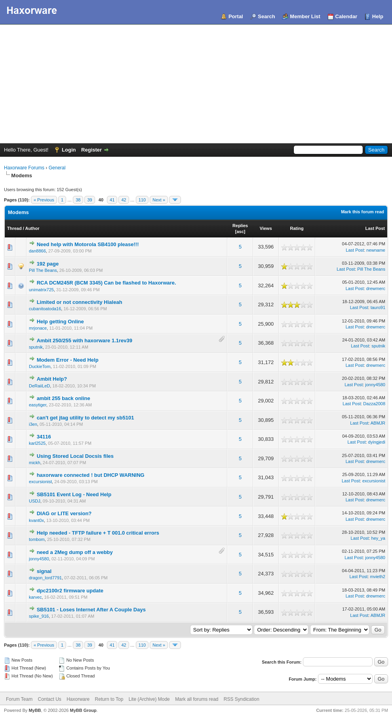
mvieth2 (377, 576)
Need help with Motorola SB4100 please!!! (88, 244)
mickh (34, 462)
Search (266, 16)
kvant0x (36, 520)
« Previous (44, 199)
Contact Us (49, 699)
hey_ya (378, 538)
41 (112, 199)
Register (91, 150)
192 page (48, 264)
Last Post (375, 228)
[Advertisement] (196, 83)
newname (375, 250)
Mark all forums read (196, 699)
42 (123, 199)
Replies (240, 225)
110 (142, 199)
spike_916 (39, 616)
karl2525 (37, 443)
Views (266, 228)
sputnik (36, 347)
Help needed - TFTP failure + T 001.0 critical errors (98, 533)
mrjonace (38, 328)
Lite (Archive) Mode (149, 699)
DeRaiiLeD (39, 385)
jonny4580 (375, 384)
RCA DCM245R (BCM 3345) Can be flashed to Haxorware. (106, 283)
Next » (158, 199)
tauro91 (378, 307)
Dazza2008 (374, 403)
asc (240, 231)
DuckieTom (39, 366)
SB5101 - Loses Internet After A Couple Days (91, 610)
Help (377, 16)
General (57, 168)
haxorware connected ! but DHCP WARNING (91, 475)
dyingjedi (376, 442)
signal (44, 571)
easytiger (37, 404)
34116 (44, 437)
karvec (35, 597)
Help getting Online (60, 321)
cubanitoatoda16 (45, 308)
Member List (305, 16)
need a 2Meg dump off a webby (75, 552)
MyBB (35, 710)
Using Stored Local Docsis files (75, 456)
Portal (235, 16)
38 (78, 199)
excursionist (40, 481)
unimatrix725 (41, 289)
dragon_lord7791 (45, 577)
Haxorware (78, 699)
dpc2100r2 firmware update (70, 591)
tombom (37, 539)
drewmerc (375, 288)
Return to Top (109, 699)
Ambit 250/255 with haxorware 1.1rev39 (84, 340)
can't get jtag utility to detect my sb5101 (85, 418)
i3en (33, 424)
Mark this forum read (362, 211)
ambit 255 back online (63, 398)
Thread (14, 228)
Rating (297, 228)
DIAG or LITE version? (64, 513)
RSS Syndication (241, 699)
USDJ (34, 501)
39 (89, 199)
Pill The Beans (43, 270)
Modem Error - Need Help (68, 360)
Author (32, 228)
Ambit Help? (52, 379)
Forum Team (19, 699)
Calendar (346, 16)
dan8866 (37, 251)
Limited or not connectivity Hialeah (79, 302)
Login (69, 150)
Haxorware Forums (24, 168)
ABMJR (378, 423)
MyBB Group (83, 710)
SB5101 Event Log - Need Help (74, 494)
